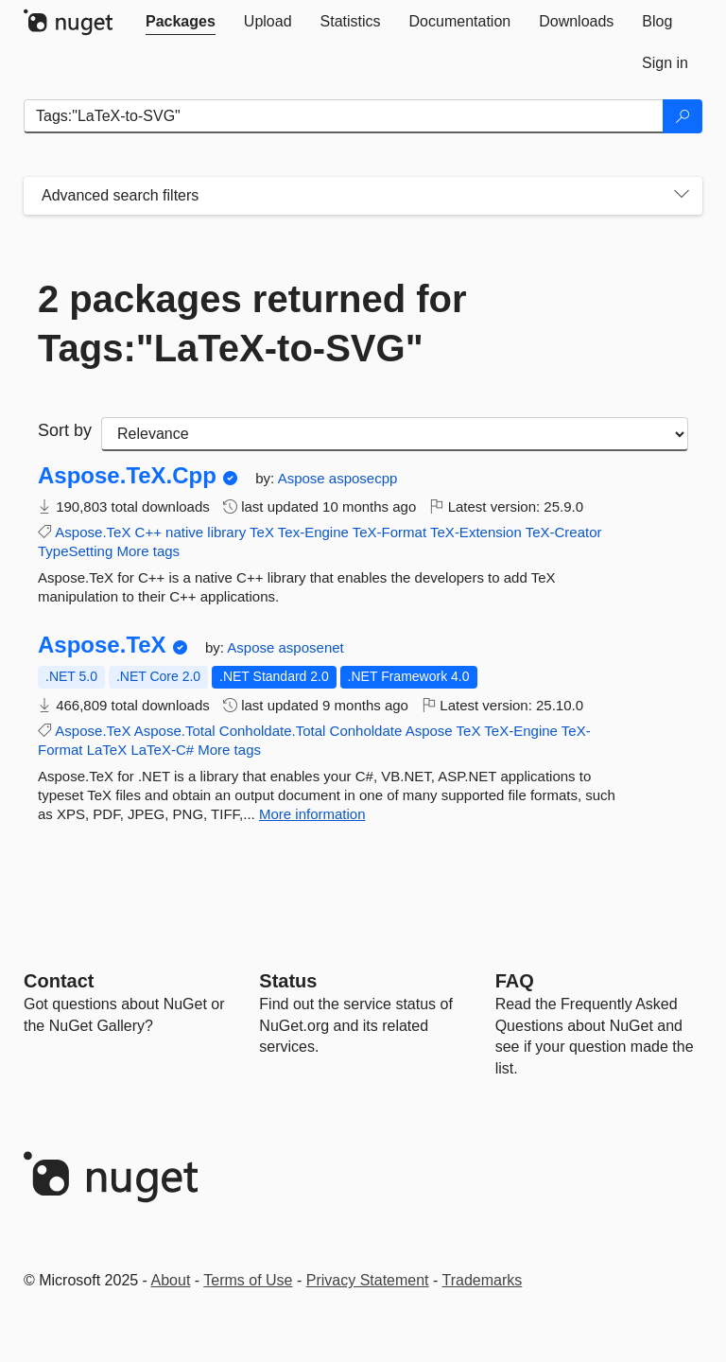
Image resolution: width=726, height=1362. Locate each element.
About (171, 1280)
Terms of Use (247, 1280)
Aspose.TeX (92, 532)
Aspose (303, 478)
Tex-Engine (313, 532)
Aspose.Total (175, 731)
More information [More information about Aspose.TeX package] (312, 814)
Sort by (65, 430)
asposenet (311, 647)
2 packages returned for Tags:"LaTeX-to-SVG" (252, 323)
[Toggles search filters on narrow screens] (681, 196)
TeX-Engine (521, 731)
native (184, 532)
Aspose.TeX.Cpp (127, 475)
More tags (148, 551)
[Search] (682, 116)
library (226, 532)
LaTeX (107, 750)
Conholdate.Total (272, 731)
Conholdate (366, 731)
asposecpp (363, 478)
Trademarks (482, 1280)
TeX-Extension (476, 532)
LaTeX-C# (162, 750)
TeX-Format (389, 532)
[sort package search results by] (394, 434)
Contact (59, 980)
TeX (262, 532)
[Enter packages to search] (344, 116)
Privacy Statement (367, 1280)
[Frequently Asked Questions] (514, 980)
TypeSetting (75, 551)
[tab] (180, 22)
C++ (148, 532)
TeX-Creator (564, 532)
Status (288, 980)
